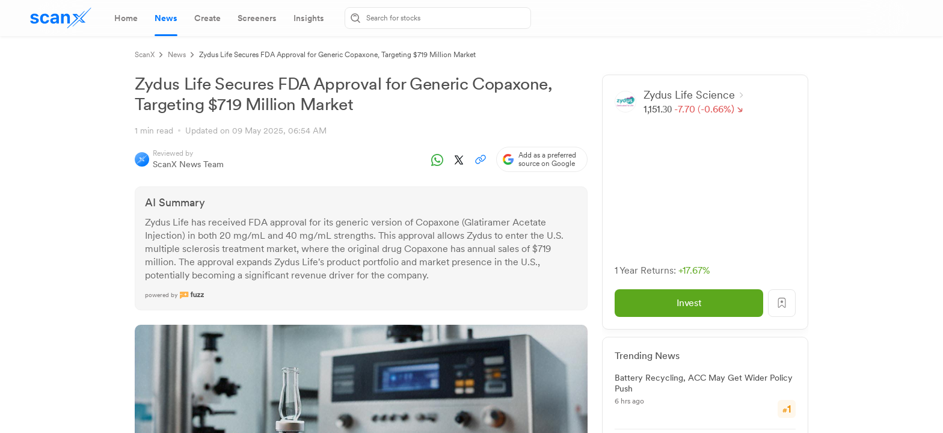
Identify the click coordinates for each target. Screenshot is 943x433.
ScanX (145, 55)
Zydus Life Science (694, 94)
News (177, 55)
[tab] (126, 18)
